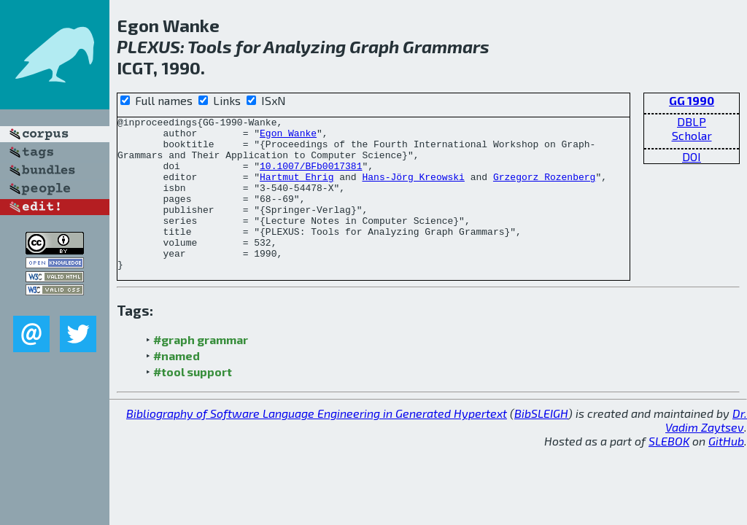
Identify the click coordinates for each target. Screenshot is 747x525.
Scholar (692, 135)
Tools (209, 46)
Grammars (446, 46)
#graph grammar (200, 370)
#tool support (192, 402)
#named (176, 386)
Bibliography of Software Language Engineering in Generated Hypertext (316, 444)
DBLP (691, 121)
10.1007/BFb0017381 (311, 176)
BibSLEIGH (541, 444)
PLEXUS (148, 46)
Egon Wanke (288, 137)
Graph (374, 46)
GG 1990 (691, 100)
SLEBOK (669, 471)
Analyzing (304, 46)
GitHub (726, 471)
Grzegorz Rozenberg (544, 189)
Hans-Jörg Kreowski (413, 189)
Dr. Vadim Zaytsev (706, 450)
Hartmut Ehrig (296, 189)
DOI (691, 156)
